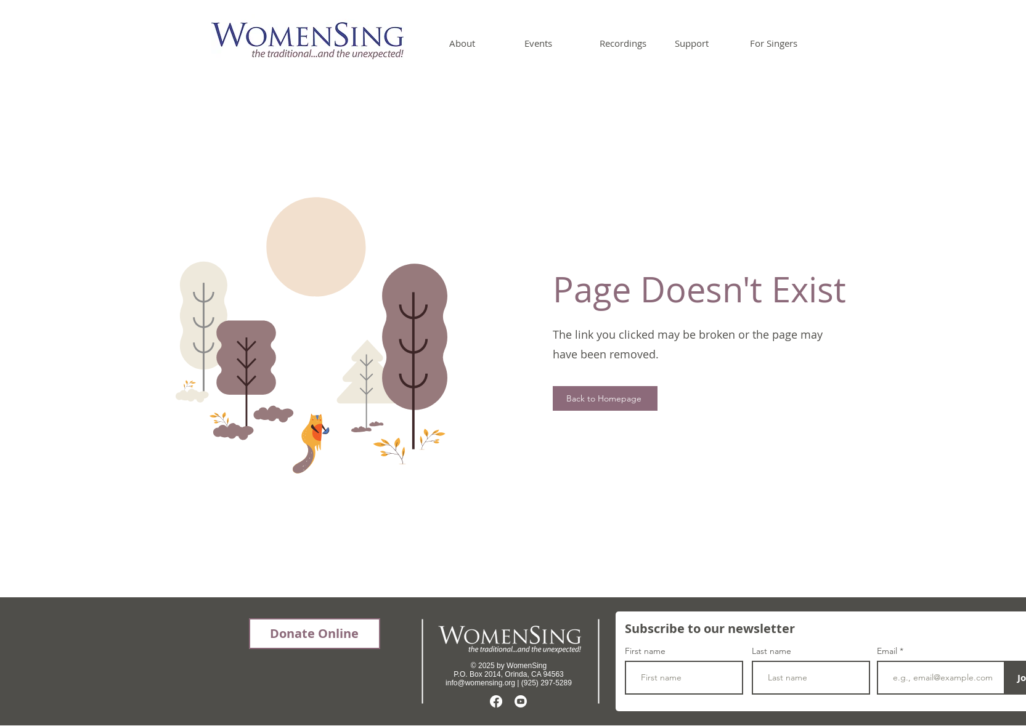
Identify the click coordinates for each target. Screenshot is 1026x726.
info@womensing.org (480, 683)
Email (888, 651)
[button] (477, 43)
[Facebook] (496, 701)
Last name (771, 651)
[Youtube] (521, 701)
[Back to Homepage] (605, 398)
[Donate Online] (314, 633)
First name (645, 651)
